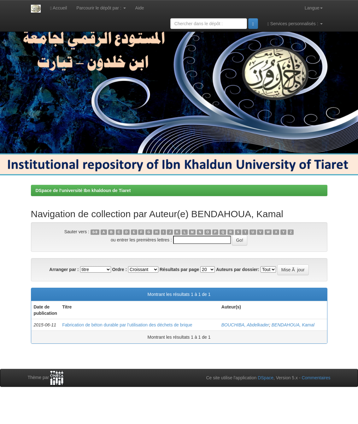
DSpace (265, 377)
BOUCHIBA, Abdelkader (245, 324)
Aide (139, 7)
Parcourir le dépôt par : (101, 7)
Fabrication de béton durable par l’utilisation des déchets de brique (127, 324)
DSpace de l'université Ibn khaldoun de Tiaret (83, 190)
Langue (314, 7)
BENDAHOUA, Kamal (293, 324)
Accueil (58, 8)
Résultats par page (179, 269)
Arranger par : (64, 269)
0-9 (94, 232)
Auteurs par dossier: (237, 269)
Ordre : (119, 269)
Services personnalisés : (295, 23)
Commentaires (316, 377)
